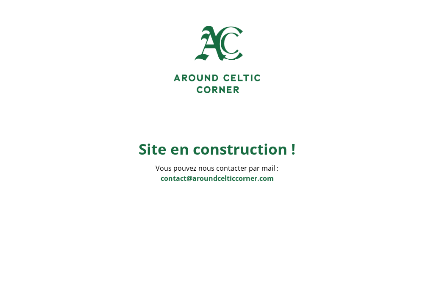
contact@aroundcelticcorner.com (217, 178)
